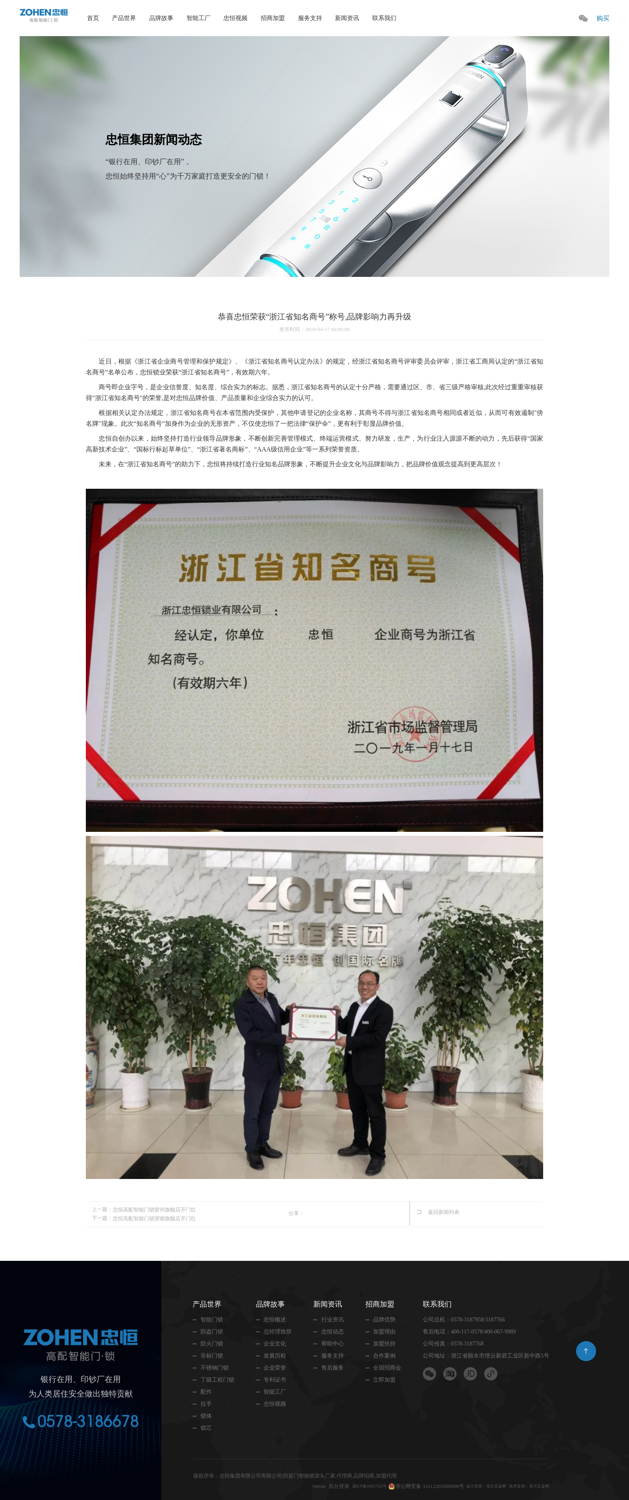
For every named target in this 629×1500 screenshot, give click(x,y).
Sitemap (283, 1485)
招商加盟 (273, 18)
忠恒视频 (235, 18)
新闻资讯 (347, 18)
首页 (93, 18)
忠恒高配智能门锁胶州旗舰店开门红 (154, 1209)
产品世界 (124, 18)
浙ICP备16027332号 (340, 1485)
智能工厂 (199, 18)
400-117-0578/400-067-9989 (483, 1331)
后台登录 (304, 1485)
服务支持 (310, 18)
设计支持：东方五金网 (468, 1485)
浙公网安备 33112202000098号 (405, 1485)
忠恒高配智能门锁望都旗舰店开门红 (154, 1218)
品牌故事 (161, 18)
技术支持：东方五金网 (523, 1485)
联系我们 (384, 18)
